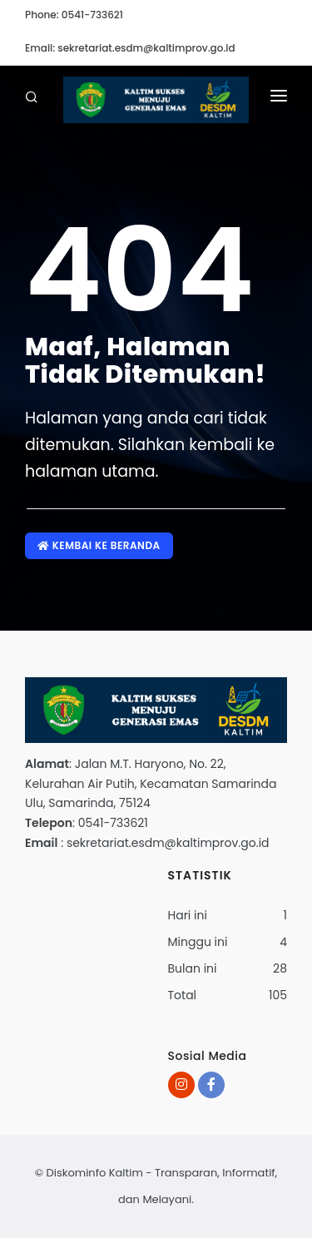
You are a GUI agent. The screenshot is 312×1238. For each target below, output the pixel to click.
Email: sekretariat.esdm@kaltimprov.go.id (130, 48)
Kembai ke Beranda (99, 545)
